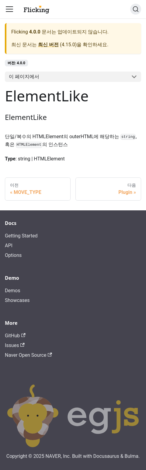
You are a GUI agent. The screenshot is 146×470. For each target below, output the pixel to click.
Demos (12, 290)
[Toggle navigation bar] (9, 9)
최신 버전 (48, 44)
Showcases (17, 300)
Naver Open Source (28, 355)
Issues (15, 345)
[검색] (135, 9)
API (8, 245)
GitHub (15, 335)
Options (13, 255)
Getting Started (21, 236)
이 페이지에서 (24, 76)
